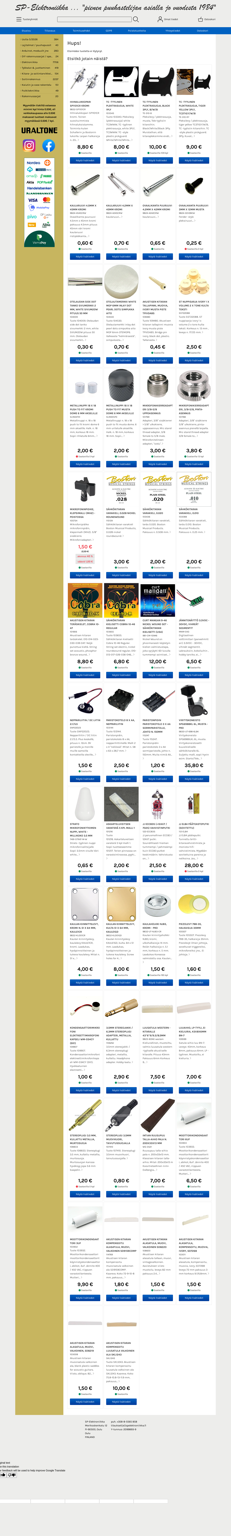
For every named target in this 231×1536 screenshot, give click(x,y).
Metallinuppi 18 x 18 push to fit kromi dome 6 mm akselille (84, 409)
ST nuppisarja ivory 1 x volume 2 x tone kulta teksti (194, 305)
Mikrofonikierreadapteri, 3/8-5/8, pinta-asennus (194, 409)
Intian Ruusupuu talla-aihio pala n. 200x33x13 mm (155, 1139)
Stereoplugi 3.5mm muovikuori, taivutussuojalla (118, 1139)
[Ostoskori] (207, 19)
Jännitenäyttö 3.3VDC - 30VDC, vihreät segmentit (194, 624)
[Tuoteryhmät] (27, 19)
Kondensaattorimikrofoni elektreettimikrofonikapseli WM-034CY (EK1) (85, 1035)
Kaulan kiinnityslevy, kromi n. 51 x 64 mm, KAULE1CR (84, 928)
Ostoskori (202, 30)
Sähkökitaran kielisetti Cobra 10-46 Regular (120, 624)
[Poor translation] (12, 1475)
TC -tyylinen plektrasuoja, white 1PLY (120, 105)
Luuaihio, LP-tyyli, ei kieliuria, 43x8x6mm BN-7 (192, 1031)
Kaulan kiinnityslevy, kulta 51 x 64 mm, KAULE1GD (120, 928)
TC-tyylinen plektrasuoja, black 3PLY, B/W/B (156, 105)
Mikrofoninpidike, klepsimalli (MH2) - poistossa (82, 513)
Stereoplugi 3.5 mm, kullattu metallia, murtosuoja (83, 1139)
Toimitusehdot (81, 30)
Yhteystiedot (173, 30)
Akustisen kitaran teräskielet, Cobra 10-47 (84, 624)
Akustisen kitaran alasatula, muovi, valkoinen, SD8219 (82, 1346)
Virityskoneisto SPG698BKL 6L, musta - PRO (193, 724)
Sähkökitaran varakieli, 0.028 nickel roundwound (121, 513)
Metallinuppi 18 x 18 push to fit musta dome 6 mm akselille (120, 409)
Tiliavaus (50, 30)
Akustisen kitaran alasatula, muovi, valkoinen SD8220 (155, 1243)
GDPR (109, 30)
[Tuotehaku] (94, 19)
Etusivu (26, 30)
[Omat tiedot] (168, 19)
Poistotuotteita (137, 30)
